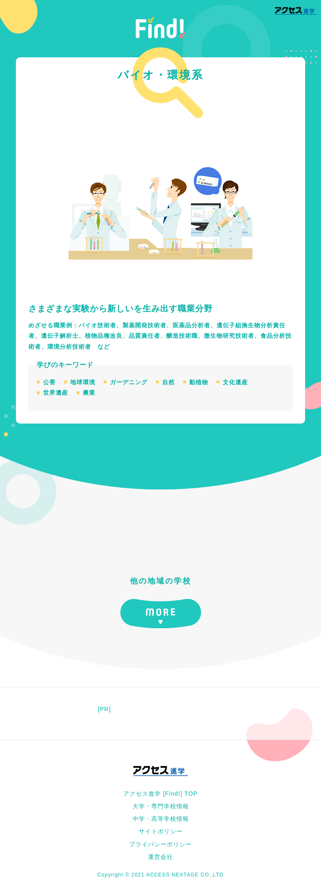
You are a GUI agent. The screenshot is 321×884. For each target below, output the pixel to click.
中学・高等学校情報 (160, 818)
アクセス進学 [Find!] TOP (160, 793)
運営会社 (160, 856)
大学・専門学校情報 (160, 806)
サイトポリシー (161, 831)
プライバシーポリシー (160, 844)
